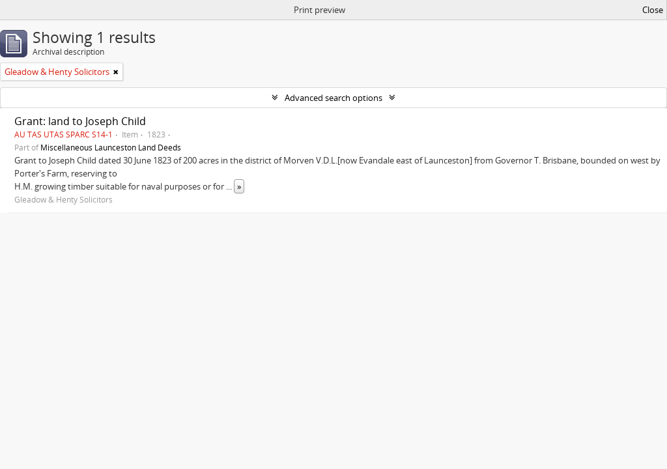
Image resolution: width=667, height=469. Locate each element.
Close (652, 10)
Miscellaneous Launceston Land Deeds (110, 147)
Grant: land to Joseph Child (80, 121)
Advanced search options (333, 98)
